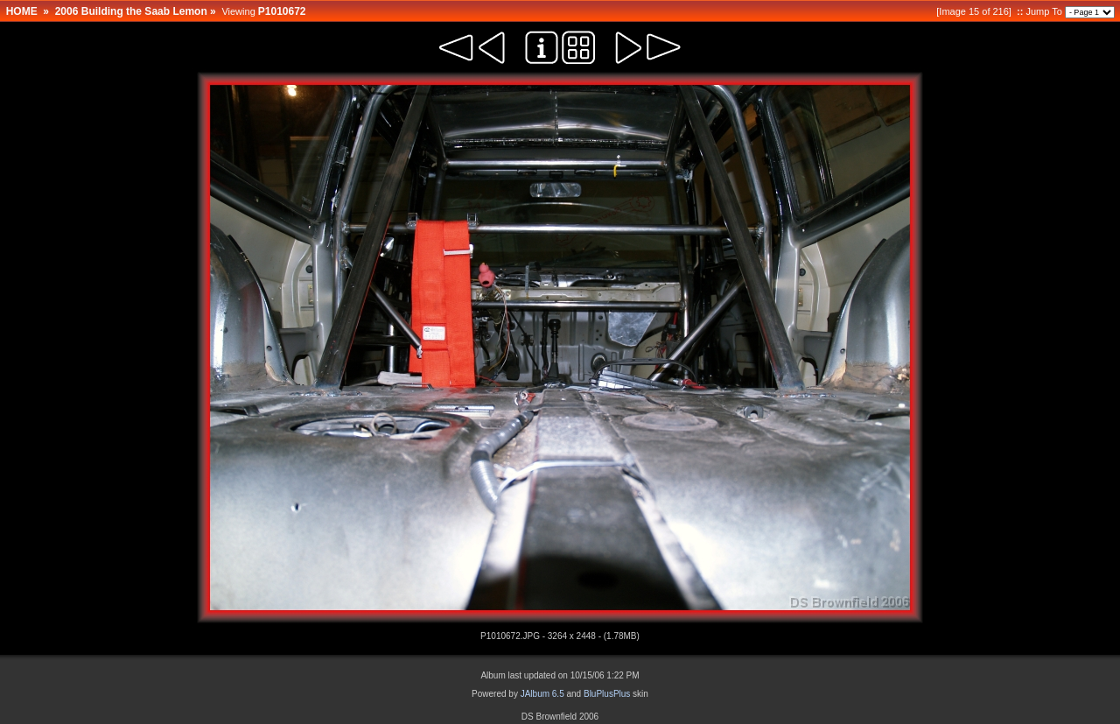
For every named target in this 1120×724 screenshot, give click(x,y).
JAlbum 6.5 (542, 694)
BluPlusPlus (607, 694)
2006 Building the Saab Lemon (131, 11)
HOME (22, 11)
